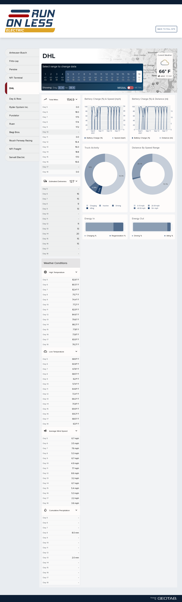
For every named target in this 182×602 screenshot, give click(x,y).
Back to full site (166, 29)
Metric (138, 87)
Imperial (122, 87)
